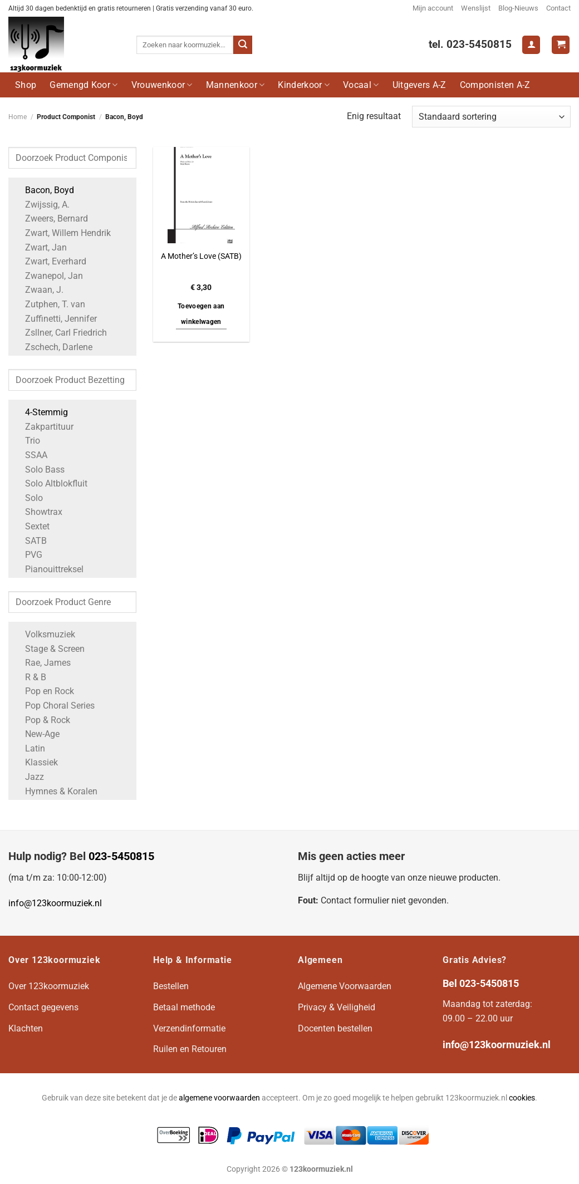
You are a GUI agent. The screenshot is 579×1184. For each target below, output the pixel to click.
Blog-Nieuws (518, 8)
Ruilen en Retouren (190, 1049)
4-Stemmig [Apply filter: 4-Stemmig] (41, 412)
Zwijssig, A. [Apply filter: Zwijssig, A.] (42, 204)
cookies (522, 1098)
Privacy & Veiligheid (336, 1007)
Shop (25, 85)
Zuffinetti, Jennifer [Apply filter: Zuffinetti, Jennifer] (55, 318)
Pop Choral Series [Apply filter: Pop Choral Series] (54, 705)
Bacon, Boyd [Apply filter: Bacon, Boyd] (44, 190)
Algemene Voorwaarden (344, 986)
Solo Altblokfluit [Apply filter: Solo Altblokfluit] (50, 483)
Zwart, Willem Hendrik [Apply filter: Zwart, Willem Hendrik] (62, 233)
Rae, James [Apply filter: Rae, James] (42, 662)
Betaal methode (184, 1007)
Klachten (25, 1028)
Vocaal (361, 85)
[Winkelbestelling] (491, 116)
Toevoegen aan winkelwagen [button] (201, 314)
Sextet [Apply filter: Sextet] (32, 526)
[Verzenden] (242, 45)
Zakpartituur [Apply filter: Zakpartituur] (43, 426)
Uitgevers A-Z (419, 85)
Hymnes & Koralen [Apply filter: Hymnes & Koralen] (55, 791)
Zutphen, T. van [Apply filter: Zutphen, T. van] (49, 304)
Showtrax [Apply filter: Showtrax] (38, 512)
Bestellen (171, 986)
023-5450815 (121, 856)
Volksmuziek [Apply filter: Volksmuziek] (44, 634)
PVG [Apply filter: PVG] (28, 554)
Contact (558, 8)
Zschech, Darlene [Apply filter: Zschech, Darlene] (53, 347)
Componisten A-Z (495, 85)
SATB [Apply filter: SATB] (30, 540)
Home (17, 117)
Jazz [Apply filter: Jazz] (29, 777)
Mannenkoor (235, 85)
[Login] (531, 45)
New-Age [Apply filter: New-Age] (37, 734)
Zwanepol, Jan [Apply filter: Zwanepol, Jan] (48, 276)
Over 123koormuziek (48, 986)
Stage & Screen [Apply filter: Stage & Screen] (49, 648)
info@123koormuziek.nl (55, 903)
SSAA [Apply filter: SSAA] (30, 455)
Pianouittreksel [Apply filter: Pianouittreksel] (49, 569)
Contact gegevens (43, 1007)
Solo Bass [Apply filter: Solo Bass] (39, 469)
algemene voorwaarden (219, 1098)
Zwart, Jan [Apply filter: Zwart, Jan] (40, 247)
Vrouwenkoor (162, 85)
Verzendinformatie (189, 1028)
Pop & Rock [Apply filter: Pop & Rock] (42, 720)
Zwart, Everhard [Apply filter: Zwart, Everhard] (50, 261)
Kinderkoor (304, 85)
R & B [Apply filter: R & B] (30, 677)
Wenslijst (475, 8)
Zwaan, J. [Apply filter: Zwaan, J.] (38, 289)
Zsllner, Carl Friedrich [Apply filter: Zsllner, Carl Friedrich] (60, 332)
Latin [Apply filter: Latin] (29, 748)
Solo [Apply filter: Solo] (28, 498)
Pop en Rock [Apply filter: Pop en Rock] (44, 691)
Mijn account (433, 8)
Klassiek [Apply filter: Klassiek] (36, 762)
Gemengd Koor (83, 85)
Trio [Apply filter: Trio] (27, 440)
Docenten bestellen (335, 1028)
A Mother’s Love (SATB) (201, 256)
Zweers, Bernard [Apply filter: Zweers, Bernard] (51, 218)
